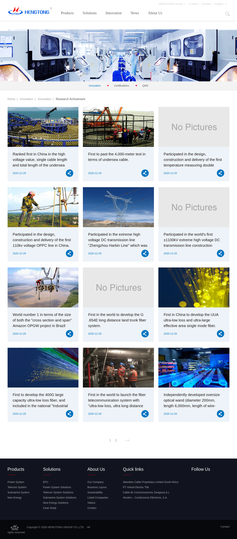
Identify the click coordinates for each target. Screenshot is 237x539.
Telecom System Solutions (58, 492)
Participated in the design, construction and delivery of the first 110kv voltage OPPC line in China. (42, 239)
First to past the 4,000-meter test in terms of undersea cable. (116, 156)
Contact (206, 3)
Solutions (90, 13)
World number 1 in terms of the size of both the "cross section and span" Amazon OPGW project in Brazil (42, 320)
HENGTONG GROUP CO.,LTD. (29, 11)
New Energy (15, 497)
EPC (45, 481)
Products (67, 13)
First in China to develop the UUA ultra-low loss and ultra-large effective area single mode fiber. (191, 320)
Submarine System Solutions (59, 497)
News (135, 13)
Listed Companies (98, 497)
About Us (155, 13)
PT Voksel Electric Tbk (136, 487)
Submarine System (18, 492)
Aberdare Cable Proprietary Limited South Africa (150, 481)
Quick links (133, 469)
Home (12, 98)
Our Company (96, 481)
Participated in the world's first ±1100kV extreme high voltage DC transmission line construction (192, 239)
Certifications (121, 85)
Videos (91, 502)
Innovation (114, 13)
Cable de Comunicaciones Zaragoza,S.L (146, 492)
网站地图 (5, 536)
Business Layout (97, 487)
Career (195, 3)
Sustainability (95, 492)
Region (221, 3)
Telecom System (17, 487)
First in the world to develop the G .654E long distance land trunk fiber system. (117, 320)
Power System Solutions (57, 487)
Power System (16, 481)
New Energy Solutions (56, 502)
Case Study (49, 507)
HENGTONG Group (174, 3)
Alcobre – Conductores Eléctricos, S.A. (145, 497)
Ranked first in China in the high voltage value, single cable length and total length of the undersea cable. (40, 160)
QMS (145, 85)
